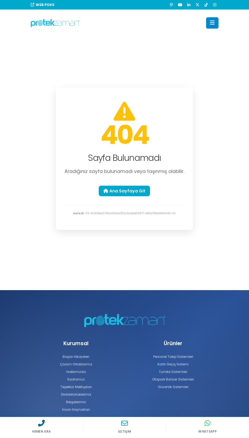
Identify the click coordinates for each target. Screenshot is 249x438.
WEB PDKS (42, 4)
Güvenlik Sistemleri (173, 387)
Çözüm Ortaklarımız (76, 364)
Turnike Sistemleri (173, 371)
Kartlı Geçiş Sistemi (173, 364)
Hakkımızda (76, 371)
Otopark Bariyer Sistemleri (173, 379)
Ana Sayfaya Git (124, 191)
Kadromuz (76, 379)
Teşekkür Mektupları (76, 387)
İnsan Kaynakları (76, 409)
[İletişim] (124, 426)
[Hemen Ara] (41, 426)
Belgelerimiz (76, 402)
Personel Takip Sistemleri (173, 356)
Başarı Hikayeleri (76, 356)
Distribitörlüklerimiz (76, 394)
